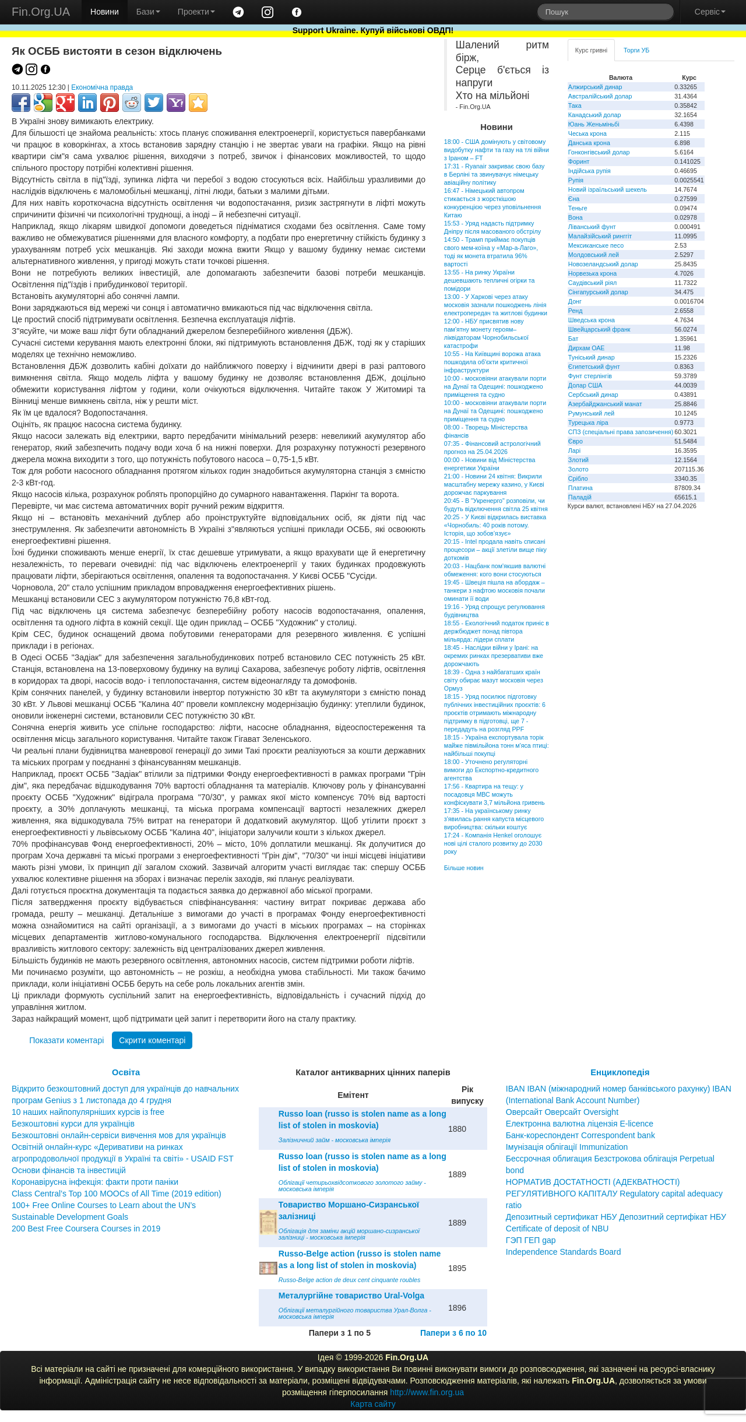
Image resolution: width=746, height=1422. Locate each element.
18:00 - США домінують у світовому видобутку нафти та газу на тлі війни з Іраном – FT (496, 149)
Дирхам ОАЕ (586, 347)
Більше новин (464, 867)
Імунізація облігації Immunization (567, 1147)
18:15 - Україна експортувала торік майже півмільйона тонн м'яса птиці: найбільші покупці (496, 745)
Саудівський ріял (592, 282)
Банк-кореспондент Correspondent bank (580, 1135)
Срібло (578, 478)
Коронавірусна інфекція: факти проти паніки (95, 1182)
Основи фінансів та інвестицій (69, 1170)
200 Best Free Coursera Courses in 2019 (86, 1228)
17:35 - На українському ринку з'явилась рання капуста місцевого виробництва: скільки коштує (494, 818)
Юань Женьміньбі (594, 124)
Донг (575, 301)
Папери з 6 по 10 (453, 1332)
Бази (148, 11)
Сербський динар (593, 394)
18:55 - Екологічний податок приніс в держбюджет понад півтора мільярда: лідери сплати (496, 631)
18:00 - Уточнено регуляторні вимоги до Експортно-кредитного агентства (491, 770)
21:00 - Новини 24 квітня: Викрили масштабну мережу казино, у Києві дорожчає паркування (494, 484)
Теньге (577, 208)
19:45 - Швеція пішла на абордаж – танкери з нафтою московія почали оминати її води (494, 590)
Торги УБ (636, 50)
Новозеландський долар (603, 264)
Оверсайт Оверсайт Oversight (562, 1112)
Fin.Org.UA (41, 11)
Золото (578, 469)
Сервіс (710, 11)
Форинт (579, 161)
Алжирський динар (595, 86)
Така (575, 105)
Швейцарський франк (599, 329)
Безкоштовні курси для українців (73, 1123)
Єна (573, 198)
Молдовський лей (593, 254)
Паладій (580, 497)
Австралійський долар (600, 96)
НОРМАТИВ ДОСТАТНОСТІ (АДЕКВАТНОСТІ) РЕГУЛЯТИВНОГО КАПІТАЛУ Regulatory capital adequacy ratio (614, 1193)
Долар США (585, 385)
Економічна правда (102, 87)
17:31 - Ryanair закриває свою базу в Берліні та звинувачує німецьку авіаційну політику (494, 174)
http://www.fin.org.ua (427, 1392)
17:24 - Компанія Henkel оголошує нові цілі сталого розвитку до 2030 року (493, 843)
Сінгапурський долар (598, 291)
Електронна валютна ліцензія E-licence (579, 1123)
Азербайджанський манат (605, 403)
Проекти (196, 11)
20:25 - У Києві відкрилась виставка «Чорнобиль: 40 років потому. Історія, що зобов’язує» (495, 525)
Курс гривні (591, 50)
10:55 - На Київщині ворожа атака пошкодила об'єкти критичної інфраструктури (492, 362)
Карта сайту (373, 1404)
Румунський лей (591, 413)
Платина (580, 487)
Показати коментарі (66, 1040)
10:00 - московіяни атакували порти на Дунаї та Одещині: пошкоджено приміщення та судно (495, 386)
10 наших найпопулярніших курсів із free (88, 1112)
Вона (575, 217)
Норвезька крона (592, 273)
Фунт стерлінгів (590, 375)
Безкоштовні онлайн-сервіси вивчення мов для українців (119, 1135)
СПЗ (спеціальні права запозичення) (621, 431)
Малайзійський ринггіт (600, 236)
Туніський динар (591, 357)
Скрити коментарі (152, 1040)
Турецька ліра (588, 422)
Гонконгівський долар (599, 152)
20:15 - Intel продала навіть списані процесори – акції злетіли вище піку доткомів (495, 549)
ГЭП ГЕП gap (531, 1240)
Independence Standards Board (563, 1251)
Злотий (578, 459)
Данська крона (589, 142)
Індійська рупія (589, 170)
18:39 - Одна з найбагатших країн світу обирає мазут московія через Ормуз (493, 680)
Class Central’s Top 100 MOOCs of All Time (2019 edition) (116, 1193)
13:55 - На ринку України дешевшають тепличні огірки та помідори (489, 280)
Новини (104, 11)
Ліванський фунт (592, 226)
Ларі (574, 450)
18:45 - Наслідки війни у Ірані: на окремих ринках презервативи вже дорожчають (493, 655)
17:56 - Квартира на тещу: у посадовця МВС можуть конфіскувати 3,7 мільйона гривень (494, 794)
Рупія (575, 180)
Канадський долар (594, 114)
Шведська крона (591, 319)
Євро (575, 441)
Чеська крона (587, 133)
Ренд (575, 310)
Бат (573, 338)
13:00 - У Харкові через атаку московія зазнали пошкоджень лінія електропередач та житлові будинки (495, 304)
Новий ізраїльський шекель (607, 189)
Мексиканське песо (596, 245)
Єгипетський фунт (594, 366)
